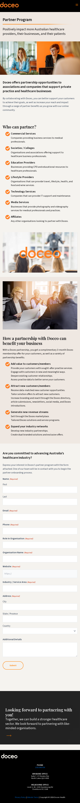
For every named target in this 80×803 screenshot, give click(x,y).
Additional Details (12, 639)
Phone (10, 525)
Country (6, 626)
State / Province (10, 613)
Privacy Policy (20, 797)
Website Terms (33, 797)
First (5, 484)
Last (5, 496)
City (4, 601)
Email (10, 511)
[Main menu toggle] (77, 5)
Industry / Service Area (19, 582)
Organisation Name (17, 552)
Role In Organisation (18, 538)
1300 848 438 (40, 767)
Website (11, 566)
